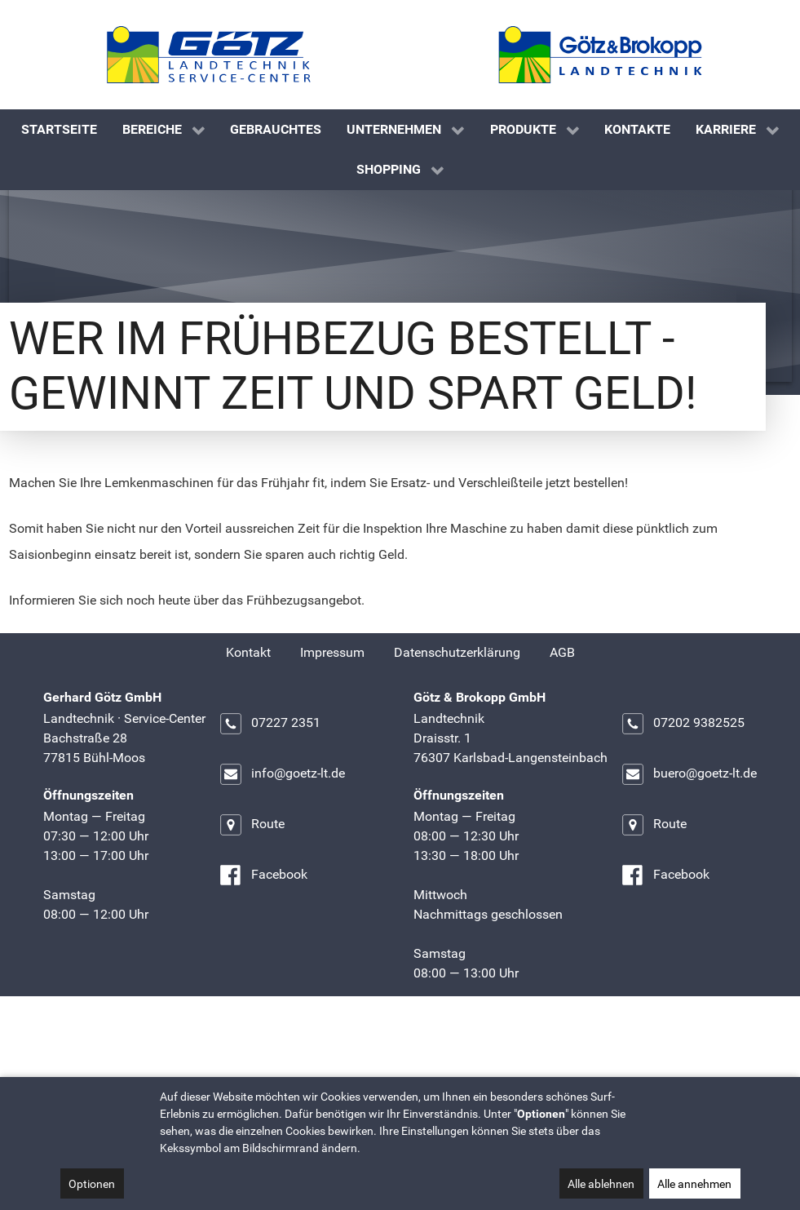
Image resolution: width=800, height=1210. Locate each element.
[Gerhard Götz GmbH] (208, 54)
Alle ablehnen (601, 1183)
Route (252, 905)
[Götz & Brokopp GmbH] (600, 54)
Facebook (263, 956)
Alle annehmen (694, 1183)
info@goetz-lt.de (282, 855)
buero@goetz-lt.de (689, 855)
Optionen (92, 1183)
